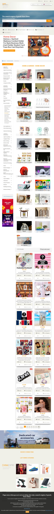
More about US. (27, 508)
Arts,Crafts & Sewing (7, 105)
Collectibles (6, 108)
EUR (38, 4)
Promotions (39, 29)
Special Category (6, 167)
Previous (21, 422)
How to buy (6, 32)
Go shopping (27, 275)
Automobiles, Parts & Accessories (7, 73)
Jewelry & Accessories (5, 134)
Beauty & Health (6, 75)
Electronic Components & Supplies (6, 93)
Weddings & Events (7, 186)
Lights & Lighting (6, 136)
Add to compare (28, 278)
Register (46, 1)
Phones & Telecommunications (7, 155)
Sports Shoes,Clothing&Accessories (9, 173)
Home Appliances (6, 126)
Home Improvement (7, 128)
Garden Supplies (7, 111)
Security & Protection (7, 162)
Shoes (4, 165)
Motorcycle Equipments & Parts (7, 145)
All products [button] (7, 64)
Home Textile (6, 116)
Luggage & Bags (6, 138)
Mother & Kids (6, 142)
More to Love (30, 29)
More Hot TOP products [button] (9, 50)
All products (11, 29)
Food (4, 96)
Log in (51, 1)
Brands (4, 81)
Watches (5, 184)
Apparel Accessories (7, 70)
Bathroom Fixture (7, 106)
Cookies (37, 491)
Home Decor (6, 113)
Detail (19, 275)
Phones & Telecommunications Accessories (7, 159)
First (17, 422)
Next (39, 422)
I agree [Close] (27, 511)
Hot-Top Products (21, 29)
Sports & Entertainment (6, 170)
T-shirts (20, 491)
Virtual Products (6, 182)
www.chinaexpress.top (8, 196)
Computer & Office (7, 83)
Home (5, 29)
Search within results (44, 249)
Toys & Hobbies (6, 178)
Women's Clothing (6, 189)
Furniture (5, 98)
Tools (4, 176)
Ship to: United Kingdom (46, 4)
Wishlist (41, 1)
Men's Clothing (6, 140)
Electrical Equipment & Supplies (7, 89)
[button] (51, 46)
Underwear (5, 180)
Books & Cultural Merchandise (6, 78)
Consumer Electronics (5, 86)
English (33, 4)
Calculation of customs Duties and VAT (9, 491)
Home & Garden (10, 60)
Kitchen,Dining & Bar (7, 121)
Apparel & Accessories (5, 68)
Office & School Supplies (6, 152)
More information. (49, 510)
